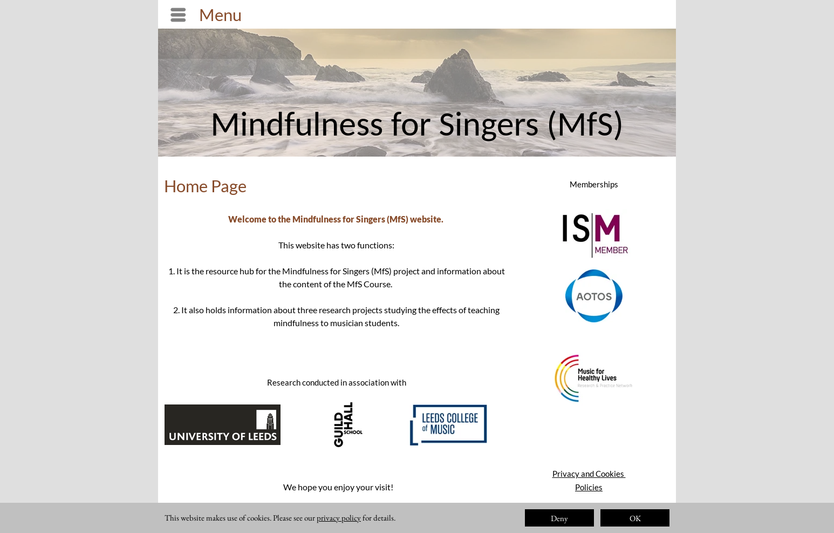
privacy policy (339, 517)
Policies (589, 487)
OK (635, 518)
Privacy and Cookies (589, 473)
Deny (559, 518)
